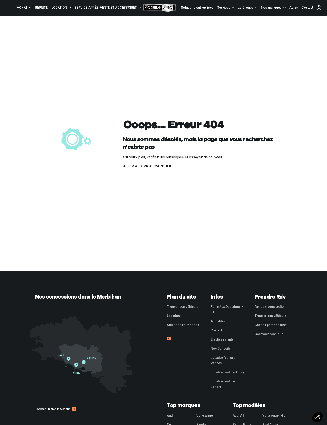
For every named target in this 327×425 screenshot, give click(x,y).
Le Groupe (245, 8)
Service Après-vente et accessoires (105, 8)
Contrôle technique (269, 334)
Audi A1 (238, 415)
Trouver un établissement (52, 409)
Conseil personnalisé (271, 325)
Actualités (218, 321)
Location (59, 8)
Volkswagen (205, 415)
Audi (170, 415)
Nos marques (271, 8)
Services (223, 8)
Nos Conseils (221, 348)
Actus (293, 8)
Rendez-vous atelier (270, 307)
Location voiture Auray (227, 372)
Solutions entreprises (197, 8)
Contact (307, 8)
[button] (317, 417)
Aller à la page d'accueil (147, 166)
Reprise (41, 8)
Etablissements (222, 339)
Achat (22, 8)
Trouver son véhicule (182, 307)
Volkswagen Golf (274, 415)
